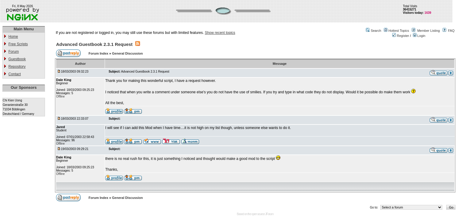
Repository (16, 66)
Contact (14, 74)
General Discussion (127, 53)
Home (13, 36)
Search (376, 30)
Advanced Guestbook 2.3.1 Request (94, 44)
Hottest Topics (398, 30)
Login (419, 36)
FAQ (451, 30)
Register (400, 36)
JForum (269, 214)
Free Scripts (18, 44)
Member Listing (428, 30)
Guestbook (17, 59)
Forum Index (98, 53)
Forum (13, 52)
